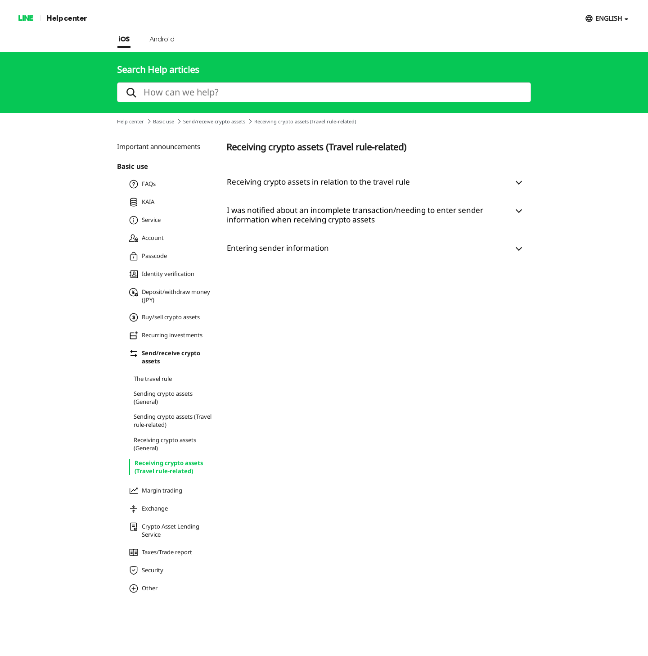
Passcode (148, 256)
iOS (124, 39)
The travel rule (153, 379)
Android (162, 39)
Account (146, 238)
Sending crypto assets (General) (163, 397)
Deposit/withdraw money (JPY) (169, 296)
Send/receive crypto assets (214, 121)
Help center (66, 18)
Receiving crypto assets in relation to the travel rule (318, 181)
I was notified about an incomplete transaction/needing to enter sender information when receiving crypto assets (355, 215)
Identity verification (161, 274)
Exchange (148, 508)
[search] (324, 92)
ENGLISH (608, 18)
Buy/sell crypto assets (164, 317)
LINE (25, 18)
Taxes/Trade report (160, 552)
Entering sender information (278, 248)
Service (145, 220)
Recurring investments (165, 335)
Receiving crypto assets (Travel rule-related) (169, 467)
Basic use (163, 121)
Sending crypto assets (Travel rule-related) (173, 420)
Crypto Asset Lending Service (164, 530)
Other (143, 588)
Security (146, 570)
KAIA (141, 202)
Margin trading (155, 490)
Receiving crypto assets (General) (165, 444)
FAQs (142, 184)
